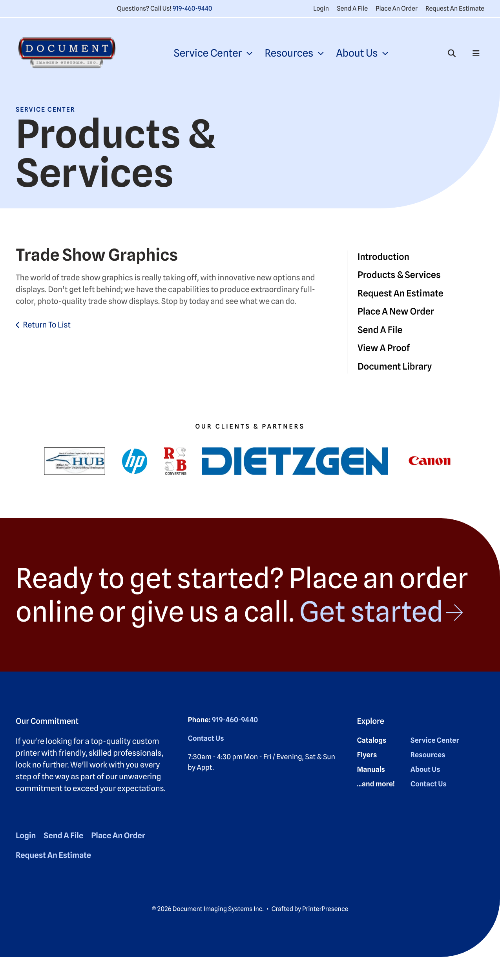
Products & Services (399, 275)
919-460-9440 (192, 8)
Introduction (383, 257)
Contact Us (206, 738)
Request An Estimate (454, 8)
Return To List (47, 324)
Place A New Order (396, 311)
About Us (357, 53)
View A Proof (384, 348)
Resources (289, 53)
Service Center (207, 53)
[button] (451, 53)
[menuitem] (212, 53)
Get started (371, 611)
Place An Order (397, 8)
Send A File (352, 8)
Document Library (395, 366)
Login (321, 8)
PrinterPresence (325, 909)
